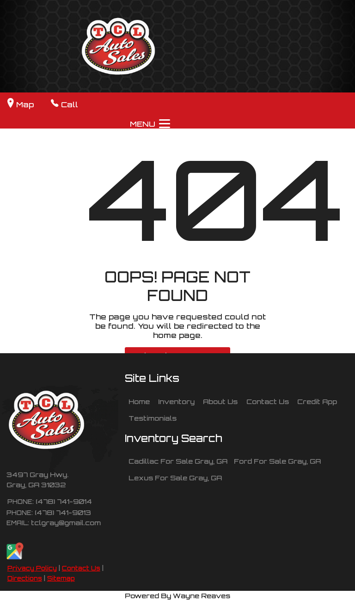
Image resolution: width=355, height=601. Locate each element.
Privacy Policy (32, 568)
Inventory (176, 401)
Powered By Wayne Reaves (177, 595)
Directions (24, 578)
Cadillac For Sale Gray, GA (178, 461)
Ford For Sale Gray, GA (277, 461)
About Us (220, 401)
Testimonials (153, 418)
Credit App (317, 401)
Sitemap (61, 578)
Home (139, 401)
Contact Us (81, 568)
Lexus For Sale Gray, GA (175, 477)
